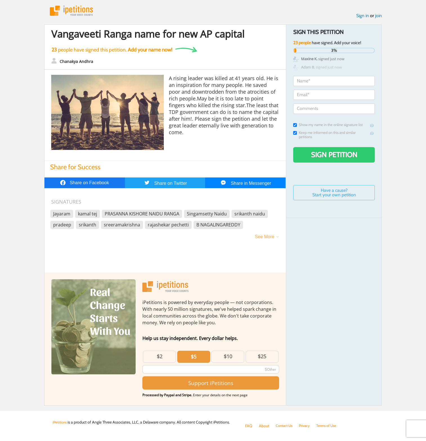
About (264, 425)
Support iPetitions (210, 384)
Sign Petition (334, 156)
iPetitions (73, 11)
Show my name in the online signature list (328, 126)
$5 (193, 357)
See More (264, 237)
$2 (159, 357)
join (378, 16)
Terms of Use (330, 425)
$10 (228, 357)
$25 (262, 357)
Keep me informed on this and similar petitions (324, 136)
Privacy (307, 425)
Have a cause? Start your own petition (334, 194)
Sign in (362, 16)
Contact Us (285, 425)
